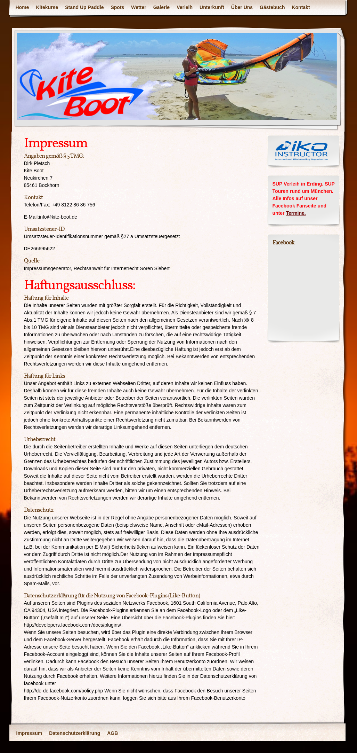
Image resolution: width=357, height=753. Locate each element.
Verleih (185, 7)
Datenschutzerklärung (74, 733)
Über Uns (242, 7)
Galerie (161, 7)
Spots (117, 7)
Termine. (296, 213)
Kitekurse (47, 7)
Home (22, 7)
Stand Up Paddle (84, 7)
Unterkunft (212, 7)
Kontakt (301, 7)
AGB (112, 733)
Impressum (29, 733)
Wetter (138, 7)
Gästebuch (272, 7)
